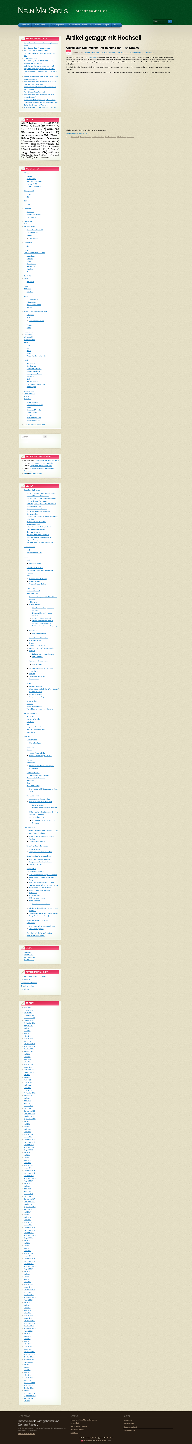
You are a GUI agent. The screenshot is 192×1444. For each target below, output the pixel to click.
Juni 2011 (27, 1390)
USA (28, 271)
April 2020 (27, 1129)
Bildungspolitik (29, 191)
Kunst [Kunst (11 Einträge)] (46, 141)
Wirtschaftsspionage (34, 418)
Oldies (29, 351)
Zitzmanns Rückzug (30, 79)
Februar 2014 (28, 1315)
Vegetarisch (33, 238)
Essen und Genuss (30, 226)
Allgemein (27, 173)
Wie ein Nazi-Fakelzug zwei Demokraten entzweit (41, 76)
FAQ (28, 724)
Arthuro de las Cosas (36, 321)
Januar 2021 (28, 1108)
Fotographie (31, 763)
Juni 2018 (27, 1186)
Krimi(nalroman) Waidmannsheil (38, 775)
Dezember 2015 (29, 1259)
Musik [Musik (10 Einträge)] (43, 144)
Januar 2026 (28, 1013)
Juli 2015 (27, 1271)
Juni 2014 (27, 1305)
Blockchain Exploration (32, 490)
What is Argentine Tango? (36, 936)
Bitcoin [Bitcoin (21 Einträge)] (39, 125)
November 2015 (29, 1261)
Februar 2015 (28, 1284)
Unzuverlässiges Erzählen (38, 584)
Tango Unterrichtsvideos (35, 871)
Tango (29, 353)
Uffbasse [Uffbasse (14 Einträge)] (46, 155)
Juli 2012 (27, 1365)
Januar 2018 (28, 1196)
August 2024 (28, 1051)
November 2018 (29, 1173)
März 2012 (27, 1375)
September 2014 (29, 1297)
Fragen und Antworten (35, 727)
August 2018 (28, 1181)
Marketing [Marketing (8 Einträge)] (25, 144)
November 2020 (29, 1114)
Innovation (27, 289)
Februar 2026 (28, 1010)
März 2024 (27, 1062)
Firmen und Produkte (34, 410)
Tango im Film (31, 869)
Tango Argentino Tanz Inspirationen (39, 856)
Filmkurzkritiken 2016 (34, 553)
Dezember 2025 (29, 1015)
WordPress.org (29, 960)
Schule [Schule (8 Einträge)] (27, 149)
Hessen (26, 278)
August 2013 (28, 1331)
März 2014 (27, 1313)
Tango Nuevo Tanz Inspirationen (40, 862)
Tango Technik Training (37, 842)
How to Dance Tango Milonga (39, 890)
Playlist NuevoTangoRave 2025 (34, 92)
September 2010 (29, 1396)
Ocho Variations (34, 901)
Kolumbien (88, 137)
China (29, 261)
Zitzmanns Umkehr (30, 58)
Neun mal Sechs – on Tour (36, 729)
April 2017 (27, 1217)
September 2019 (29, 1147)
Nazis (28, 379)
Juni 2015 (27, 1274)
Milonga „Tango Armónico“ (36, 833)
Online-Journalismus (34, 305)
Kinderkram (28, 335)
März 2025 (27, 1036)
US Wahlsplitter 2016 (36, 817)
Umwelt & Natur (32, 382)
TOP (109, 1440)
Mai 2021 (27, 1098)
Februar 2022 (28, 1090)
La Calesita (33, 893)
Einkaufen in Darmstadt (35, 568)
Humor (26, 286)
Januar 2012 (28, 1380)
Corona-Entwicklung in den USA (40, 756)
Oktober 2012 (29, 1357)
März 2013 (27, 1344)
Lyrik (28, 317)
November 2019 (29, 1142)
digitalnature (94, 1438)
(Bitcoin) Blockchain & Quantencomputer (41, 493)
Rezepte (29, 235)
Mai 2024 (27, 1057)
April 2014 (27, 1310)
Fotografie (30, 315)
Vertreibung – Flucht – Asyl (36, 384)
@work (29, 176)
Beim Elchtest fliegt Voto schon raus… (37, 48)
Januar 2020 (28, 1137)
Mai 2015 (27, 1277)
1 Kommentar (148, 52)
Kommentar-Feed (30, 957)
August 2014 (28, 1300)
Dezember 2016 (29, 1227)
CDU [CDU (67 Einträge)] (39, 128)
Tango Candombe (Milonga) (39, 916)
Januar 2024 (28, 1067)
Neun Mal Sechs (42, 10)
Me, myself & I (32, 184)
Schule (29, 194)
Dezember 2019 (29, 1139)
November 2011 (29, 1385)
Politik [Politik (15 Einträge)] (49, 146)
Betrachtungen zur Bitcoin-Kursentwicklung (42, 498)
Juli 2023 (27, 1075)
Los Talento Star (96, 137)
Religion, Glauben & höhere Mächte (41, 648)
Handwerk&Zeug (35, 640)
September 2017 (29, 1207)
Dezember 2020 (29, 1111)
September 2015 (29, 1266)
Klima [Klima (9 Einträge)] (32, 141)
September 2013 (29, 1328)
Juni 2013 (27, 1336)
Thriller (29, 204)
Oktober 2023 (29, 1072)
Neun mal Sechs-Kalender (36, 778)
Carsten (87, 52)
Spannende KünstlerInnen (38, 661)
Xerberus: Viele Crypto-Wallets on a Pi (40, 542)
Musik (26, 342)
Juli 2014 (27, 1302)
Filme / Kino (28, 243)
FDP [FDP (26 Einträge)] (48, 135)
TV (28, 246)
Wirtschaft (27, 399)
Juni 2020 (27, 1124)
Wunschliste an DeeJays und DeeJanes (40, 709)
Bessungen (30, 212)
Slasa (102, 137)
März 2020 (27, 1132)
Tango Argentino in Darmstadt (37, 846)
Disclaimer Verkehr (33, 719)
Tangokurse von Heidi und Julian (47, 460)
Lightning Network (33, 532)
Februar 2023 (28, 1083)
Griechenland (31, 266)
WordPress (110, 1438)
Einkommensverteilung (35, 405)
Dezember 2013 (29, 1321)
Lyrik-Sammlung (37, 664)
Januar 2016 (28, 1256)
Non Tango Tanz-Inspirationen (39, 859)
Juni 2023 (27, 1077)
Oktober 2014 (29, 1295)
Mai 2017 (27, 1214)
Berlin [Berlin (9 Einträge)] (56, 123)
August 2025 (28, 1026)
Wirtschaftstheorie (33, 420)
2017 (28, 550)
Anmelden (27, 952)
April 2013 (27, 1341)
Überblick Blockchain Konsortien (38, 535)
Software (30, 307)
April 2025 (27, 1033)
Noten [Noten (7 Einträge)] (23, 146)
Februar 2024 (28, 1064)
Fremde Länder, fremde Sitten (103, 52)
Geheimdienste (32, 366)
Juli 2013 (27, 1334)
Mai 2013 (27, 1339)
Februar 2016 (28, 1253)
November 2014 (29, 1292)
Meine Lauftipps (35, 743)
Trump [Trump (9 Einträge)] (37, 155)
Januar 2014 (28, 1318)
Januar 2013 (28, 1349)
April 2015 (27, 1279)
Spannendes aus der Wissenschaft (41, 668)
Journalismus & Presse (37, 645)
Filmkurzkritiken (29, 547)
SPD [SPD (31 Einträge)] (45, 149)
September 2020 (29, 1119)
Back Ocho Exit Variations (41, 904)
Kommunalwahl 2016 (34, 369)
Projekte (27, 736)
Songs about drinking (36, 697)
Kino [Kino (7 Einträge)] (27, 141)
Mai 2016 (27, 1246)
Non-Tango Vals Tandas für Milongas (42, 926)
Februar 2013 (28, 1347)
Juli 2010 (27, 1401)
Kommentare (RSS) (101, 1440)
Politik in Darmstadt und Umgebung (44, 626)
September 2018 (29, 1178)
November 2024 (29, 1046)
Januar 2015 (28, 1287)
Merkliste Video (34, 581)
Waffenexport (31, 387)
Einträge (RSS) (88, 1440)
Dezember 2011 (29, 1383)
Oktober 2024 (29, 1049)
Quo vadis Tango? (30, 97)
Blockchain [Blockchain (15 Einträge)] (52, 125)
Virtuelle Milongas (35, 864)
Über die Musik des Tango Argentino (39, 933)
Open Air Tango (34, 849)
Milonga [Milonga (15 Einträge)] (34, 143)
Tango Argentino (29, 394)
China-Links (33, 602)
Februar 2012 (28, 1378)
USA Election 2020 (33, 786)
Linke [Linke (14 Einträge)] (55, 141)
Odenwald (30, 282)
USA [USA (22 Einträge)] (29, 157)
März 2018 (27, 1191)
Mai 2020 (27, 1126)
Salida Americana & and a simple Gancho (43, 913)
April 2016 (27, 1248)
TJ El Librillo (31, 923)
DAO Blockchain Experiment (36, 522)
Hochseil (82, 137)
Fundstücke (33, 630)
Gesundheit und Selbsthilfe (38, 638)
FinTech (29, 407)
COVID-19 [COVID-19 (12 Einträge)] (33, 132)
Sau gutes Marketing (39, 633)
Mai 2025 (27, 1031)
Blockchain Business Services (37, 509)
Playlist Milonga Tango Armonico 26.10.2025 (39, 69)
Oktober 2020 (29, 1116)
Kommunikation (29, 340)
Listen (26, 557)
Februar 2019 (28, 1165)
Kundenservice (32, 412)
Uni (28, 197)
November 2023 (29, 1070)
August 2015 (28, 1269)
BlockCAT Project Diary (35, 506)
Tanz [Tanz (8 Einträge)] (50, 152)
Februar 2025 (28, 1038)
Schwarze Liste (32, 701)
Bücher (26, 201)
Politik (26, 360)
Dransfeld (30, 760)
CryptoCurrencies (33, 299)
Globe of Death (75, 137)
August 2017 (28, 1209)
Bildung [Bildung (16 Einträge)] (26, 125)
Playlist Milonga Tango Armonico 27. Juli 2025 (40, 82)
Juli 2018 (27, 1183)
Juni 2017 (27, 1212)
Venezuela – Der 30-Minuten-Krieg (36, 50)
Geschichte (28, 276)
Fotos (26, 250)
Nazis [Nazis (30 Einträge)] (53, 143)
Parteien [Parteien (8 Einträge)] (30, 146)
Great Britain (31, 264)
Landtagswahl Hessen (34, 374)
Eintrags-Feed (28, 955)
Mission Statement (30, 713)
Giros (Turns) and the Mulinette (40, 888)
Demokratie (31, 363)
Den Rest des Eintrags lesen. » (76, 133)
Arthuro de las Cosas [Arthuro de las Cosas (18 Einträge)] (41, 123)
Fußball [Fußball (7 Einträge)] (56, 135)
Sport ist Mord (29, 391)
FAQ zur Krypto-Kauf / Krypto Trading (40, 527)
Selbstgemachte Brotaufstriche (43, 654)
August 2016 (28, 1238)
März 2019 (27, 1163)
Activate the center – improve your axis (43, 875)
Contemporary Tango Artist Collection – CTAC (42, 830)
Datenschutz (28, 221)
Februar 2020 (28, 1134)
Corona (29, 750)
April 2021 (27, 1101)
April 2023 (27, 1080)
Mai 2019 (27, 1158)
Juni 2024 (27, 1054)
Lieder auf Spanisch (33, 591)
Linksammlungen (33, 593)
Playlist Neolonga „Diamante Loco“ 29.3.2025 (40, 107)
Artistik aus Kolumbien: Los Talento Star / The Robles (102, 48)
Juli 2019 (27, 1152)
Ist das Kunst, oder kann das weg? (128, 52)
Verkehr (26, 396)
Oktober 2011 (29, 1388)
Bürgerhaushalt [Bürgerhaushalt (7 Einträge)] (26, 129)
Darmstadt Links (35, 604)
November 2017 (29, 1202)
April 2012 (27, 1372)
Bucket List (30, 747)
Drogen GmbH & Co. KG (35, 230)
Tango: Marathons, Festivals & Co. (38, 920)
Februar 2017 (28, 1222)
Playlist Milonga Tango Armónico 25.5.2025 (39, 95)
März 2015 (27, 1282)
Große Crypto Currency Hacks (37, 529)
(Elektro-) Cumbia (35, 686)
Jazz (28, 348)
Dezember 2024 (29, 1044)
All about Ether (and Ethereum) (38, 496)
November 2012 (29, 1354)
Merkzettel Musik (35, 694)
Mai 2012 (27, 1370)
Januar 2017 (28, 1225)
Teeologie (30, 704)
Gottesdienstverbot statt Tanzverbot (36, 105)
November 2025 (29, 1018)
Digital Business (32, 402)
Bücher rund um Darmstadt (41, 618)
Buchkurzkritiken (35, 563)
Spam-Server (31, 732)
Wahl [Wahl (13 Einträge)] (45, 157)
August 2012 (28, 1362)
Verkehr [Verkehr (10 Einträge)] (37, 157)
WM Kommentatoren (34, 706)
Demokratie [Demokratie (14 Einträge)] (27, 135)
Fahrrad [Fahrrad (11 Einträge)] (39, 135)
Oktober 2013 (29, 1326)
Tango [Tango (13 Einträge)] (55, 149)
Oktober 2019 (29, 1145)
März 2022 (27, 1088)
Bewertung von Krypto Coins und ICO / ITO (41, 504)
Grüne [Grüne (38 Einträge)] (28, 138)
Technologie (33, 671)
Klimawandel (28, 337)
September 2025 (29, 1023)
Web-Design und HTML (37, 676)
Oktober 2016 (29, 1233)
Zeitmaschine (34, 679)
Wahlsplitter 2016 (33, 796)
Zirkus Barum (91, 57)
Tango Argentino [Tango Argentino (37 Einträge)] (34, 152)
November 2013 (29, 1323)
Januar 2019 (28, 1168)
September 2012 (29, 1359)
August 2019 (28, 1150)
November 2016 (29, 1230)
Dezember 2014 (29, 1290)
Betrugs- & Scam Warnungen (37, 501)
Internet (27, 296)
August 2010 (28, 1398)
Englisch (27, 224)
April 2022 (27, 1085)
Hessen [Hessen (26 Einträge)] (42, 138)
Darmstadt (27, 209)
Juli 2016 (27, 1240)
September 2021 (29, 1093)
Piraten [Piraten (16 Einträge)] (39, 146)
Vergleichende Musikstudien (37, 356)
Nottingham (31, 780)
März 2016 (27, 1251)
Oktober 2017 (29, 1204)
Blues (28, 346)
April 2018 (27, 1189)
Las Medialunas (34, 895)
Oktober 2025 (29, 1020)
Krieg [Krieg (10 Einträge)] (39, 141)
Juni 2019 (27, 1155)
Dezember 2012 (29, 1352)
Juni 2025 (27, 1028)
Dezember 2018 (29, 1171)
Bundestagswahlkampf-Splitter (40, 799)
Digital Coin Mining (33, 524)
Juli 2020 (27, 1121)
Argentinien (31, 256)
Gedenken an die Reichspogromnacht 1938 (39, 66)
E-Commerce (31, 302)
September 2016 (29, 1235)
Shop (28, 783)
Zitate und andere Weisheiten (34, 425)
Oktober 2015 (29, 1264)
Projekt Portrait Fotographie (33, 84)
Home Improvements (34, 181)
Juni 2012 (27, 1367)
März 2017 (27, 1220)
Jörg (25, 473)
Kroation (30, 269)
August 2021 (28, 1095)
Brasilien (30, 259)
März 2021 (27, 1103)
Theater (29, 325)
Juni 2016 (27, 1243)
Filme (29, 576)
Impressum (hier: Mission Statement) (34, 976)
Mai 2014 (27, 1308)
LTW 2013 (30, 376)
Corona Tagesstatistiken (37, 753)
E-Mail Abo (30, 722)
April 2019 (27, 1160)
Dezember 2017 (29, 1199)
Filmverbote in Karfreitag (38, 579)
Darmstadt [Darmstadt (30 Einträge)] (50, 132)
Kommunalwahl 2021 (34, 214)
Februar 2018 (28, 1194)
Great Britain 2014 (33, 773)
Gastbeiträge (31, 179)
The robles (108, 137)
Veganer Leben (37, 657)
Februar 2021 (28, 1106)
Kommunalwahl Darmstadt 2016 (40, 802)
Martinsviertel (32, 217)
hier (22, 1428)
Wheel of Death (121, 137)
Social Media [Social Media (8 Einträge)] (35, 149)
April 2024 (27, 1059)
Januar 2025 (28, 1041)
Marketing (30, 415)
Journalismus (28, 332)
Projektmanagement (34, 186)
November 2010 (29, 1393)
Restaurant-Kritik (32, 232)
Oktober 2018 (29, 1176)
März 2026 (27, 1007)
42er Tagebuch (32, 740)
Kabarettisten (31, 588)
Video (29, 328)
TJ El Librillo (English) (36, 929)
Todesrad (113, 137)
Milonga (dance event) (37, 898)
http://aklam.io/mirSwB (26, 1434)
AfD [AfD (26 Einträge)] (25, 123)
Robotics (30, 292)
